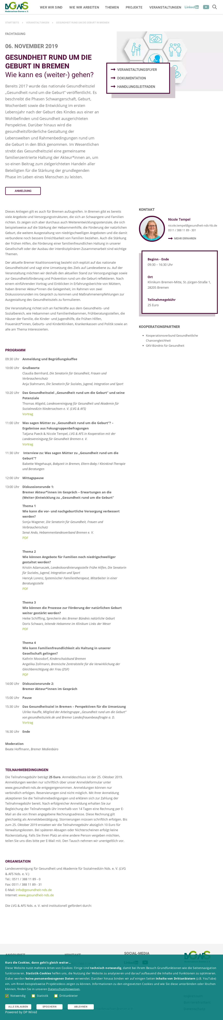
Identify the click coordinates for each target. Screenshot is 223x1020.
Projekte (134, 7)
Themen (112, 7)
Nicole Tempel (179, 219)
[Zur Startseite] (16, 7)
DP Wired (30, 1012)
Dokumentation (131, 78)
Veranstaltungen (165, 7)
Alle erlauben (18, 1007)
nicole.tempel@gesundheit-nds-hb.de (192, 225)
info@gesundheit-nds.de (34, 890)
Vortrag (27, 414)
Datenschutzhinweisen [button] (64, 989)
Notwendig (15, 996)
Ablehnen (81, 1007)
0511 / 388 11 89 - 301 (182, 230)
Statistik (40, 996)
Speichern (49, 1007)
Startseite (12, 22)
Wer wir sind (51, 7)
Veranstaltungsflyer (137, 69)
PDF (25, 538)
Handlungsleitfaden (136, 86)
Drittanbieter (66, 996)
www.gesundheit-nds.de (36, 895)
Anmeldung (23, 191)
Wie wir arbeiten (84, 7)
